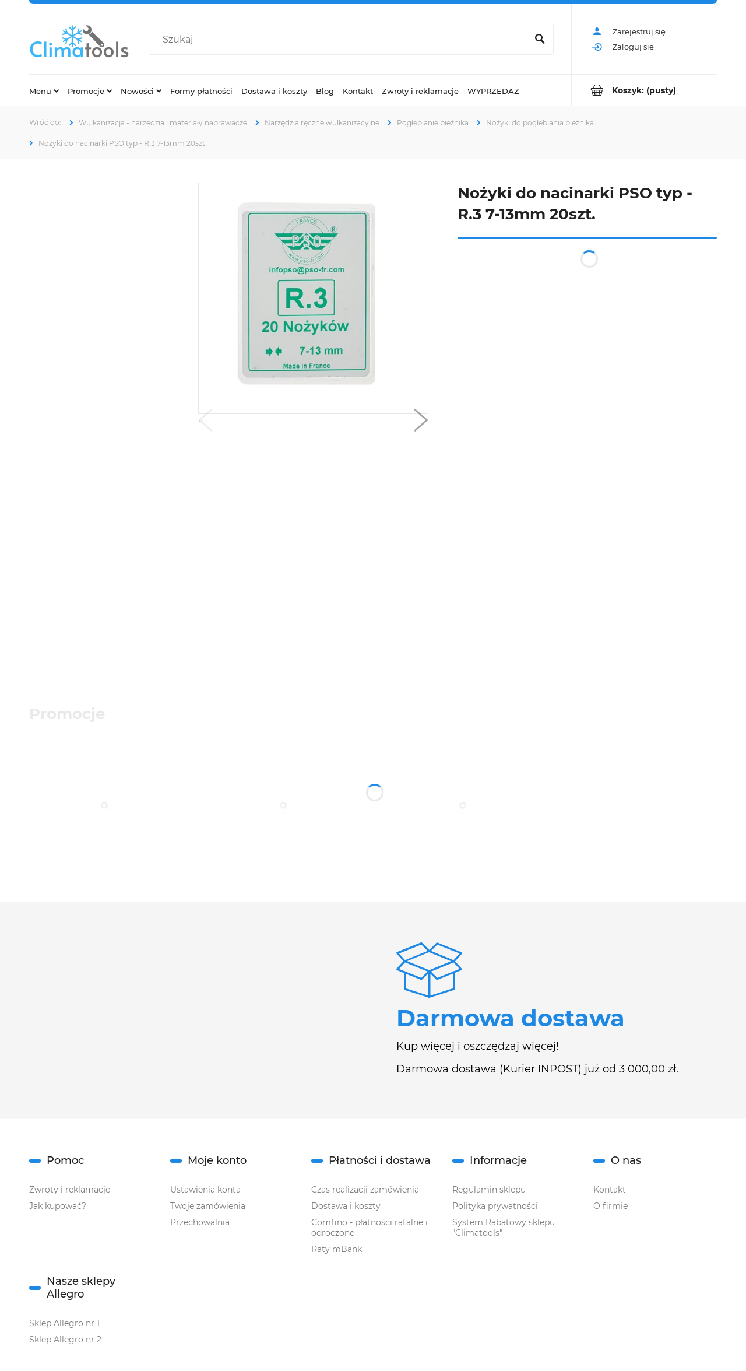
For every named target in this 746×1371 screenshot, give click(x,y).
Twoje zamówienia (207, 1206)
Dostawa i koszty (346, 1206)
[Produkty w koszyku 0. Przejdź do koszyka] (644, 90)
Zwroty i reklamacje (69, 1189)
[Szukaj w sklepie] (340, 40)
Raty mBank (336, 1249)
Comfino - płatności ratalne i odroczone (369, 1227)
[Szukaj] (539, 39)
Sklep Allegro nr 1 (64, 1323)
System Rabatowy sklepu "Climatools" (503, 1227)
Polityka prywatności (495, 1206)
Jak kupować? (57, 1206)
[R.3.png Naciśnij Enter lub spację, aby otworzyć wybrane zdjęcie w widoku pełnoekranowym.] (313, 298)
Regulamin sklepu (489, 1189)
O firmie (610, 1206)
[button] (205, 423)
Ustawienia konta (205, 1189)
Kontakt (609, 1189)
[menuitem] (44, 90)
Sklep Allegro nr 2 (65, 1339)
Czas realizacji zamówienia (365, 1189)
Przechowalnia (200, 1222)
